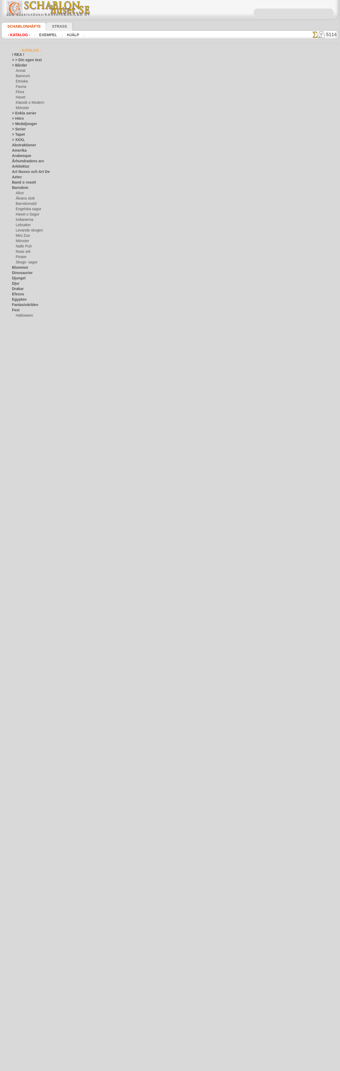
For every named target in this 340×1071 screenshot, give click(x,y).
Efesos (17, 294)
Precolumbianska (24, 459)
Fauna (20, 86)
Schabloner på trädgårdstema (122, 198)
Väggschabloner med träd (119, 156)
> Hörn (17, 118)
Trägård (17, 517)
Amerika (18, 150)
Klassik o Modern (28, 102)
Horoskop (19, 368)
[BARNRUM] (25, 565)
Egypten (18, 299)
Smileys (17, 496)
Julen (19, 321)
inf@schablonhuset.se (232, 577)
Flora (19, 92)
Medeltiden (20, 432)
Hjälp (71, 35)
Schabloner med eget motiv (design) (101, 497)
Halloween (23, 315)
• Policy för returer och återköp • (170, 1050)
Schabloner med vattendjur (120, 324)
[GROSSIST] (21, 549)
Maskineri (19, 427)
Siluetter (18, 485)
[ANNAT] (22, 555)
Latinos (17, 411)
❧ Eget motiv (21, 597)
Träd (15, 512)
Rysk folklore (21, 475)
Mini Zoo (22, 235)
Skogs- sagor (25, 262)
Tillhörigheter (21, 507)
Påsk (19, 326)
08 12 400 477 (179, 987)
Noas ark (22, 251)
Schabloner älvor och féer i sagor (125, 282)
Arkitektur (19, 166)
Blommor (18, 267)
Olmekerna (20, 448)
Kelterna (18, 390)
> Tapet (17, 134)
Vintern (17, 544)
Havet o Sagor (26, 214)
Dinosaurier (20, 273)
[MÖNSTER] (25, 587)
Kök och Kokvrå (23, 400)
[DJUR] (21, 571)
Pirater (21, 257)
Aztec (16, 177)
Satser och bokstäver (27, 480)
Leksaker (22, 225)
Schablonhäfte (20, 26)
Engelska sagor (27, 209)
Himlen (17, 363)
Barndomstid (25, 203)
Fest (15, 310)
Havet (20, 97)
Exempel (48, 35)
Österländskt (21, 454)
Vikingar (18, 539)
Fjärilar (17, 331)
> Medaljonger (22, 124)
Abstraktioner (22, 145)
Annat (20, 70)
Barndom (19, 187)
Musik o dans (22, 443)
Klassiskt (18, 395)
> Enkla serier (21, 113)
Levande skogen (27, 230)
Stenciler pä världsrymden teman (125, 240)
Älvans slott (24, 198)
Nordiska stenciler (112, 366)
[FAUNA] (22, 581)
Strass (51, 26)
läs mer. (203, 1066)
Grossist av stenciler (114, 450)
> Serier (17, 129)
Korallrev (18, 406)
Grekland (18, 347)
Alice (19, 193)
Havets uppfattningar (28, 358)
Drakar (17, 289)
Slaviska (18, 491)
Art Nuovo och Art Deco (29, 171)
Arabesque (20, 156)
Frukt (16, 342)
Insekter (18, 379)
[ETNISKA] (23, 576)
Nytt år (130, 418)
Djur (15, 283)
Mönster (22, 108)
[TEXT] (21, 592)
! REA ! (17, 54)
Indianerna (24, 219)
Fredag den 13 (22, 336)
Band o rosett (22, 182)
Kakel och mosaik (24, 384)
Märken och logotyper (28, 422)
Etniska (21, 81)
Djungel (17, 278)
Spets (16, 501)
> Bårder (18, 65)
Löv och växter (23, 416)
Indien (16, 374)
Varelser (18, 528)
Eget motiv (87, 78)
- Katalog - (19, 35)
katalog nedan (194, 455)
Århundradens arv (25, 161)
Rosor (16, 470)
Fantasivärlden (23, 305)
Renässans (20, 464)
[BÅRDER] (23, 560)
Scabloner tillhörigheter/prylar (123, 114)
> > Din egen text (23, 60)
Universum (20, 523)
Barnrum (22, 76)
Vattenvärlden (22, 533)
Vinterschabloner (112, 408)
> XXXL (17, 140)
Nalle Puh (23, 246)
